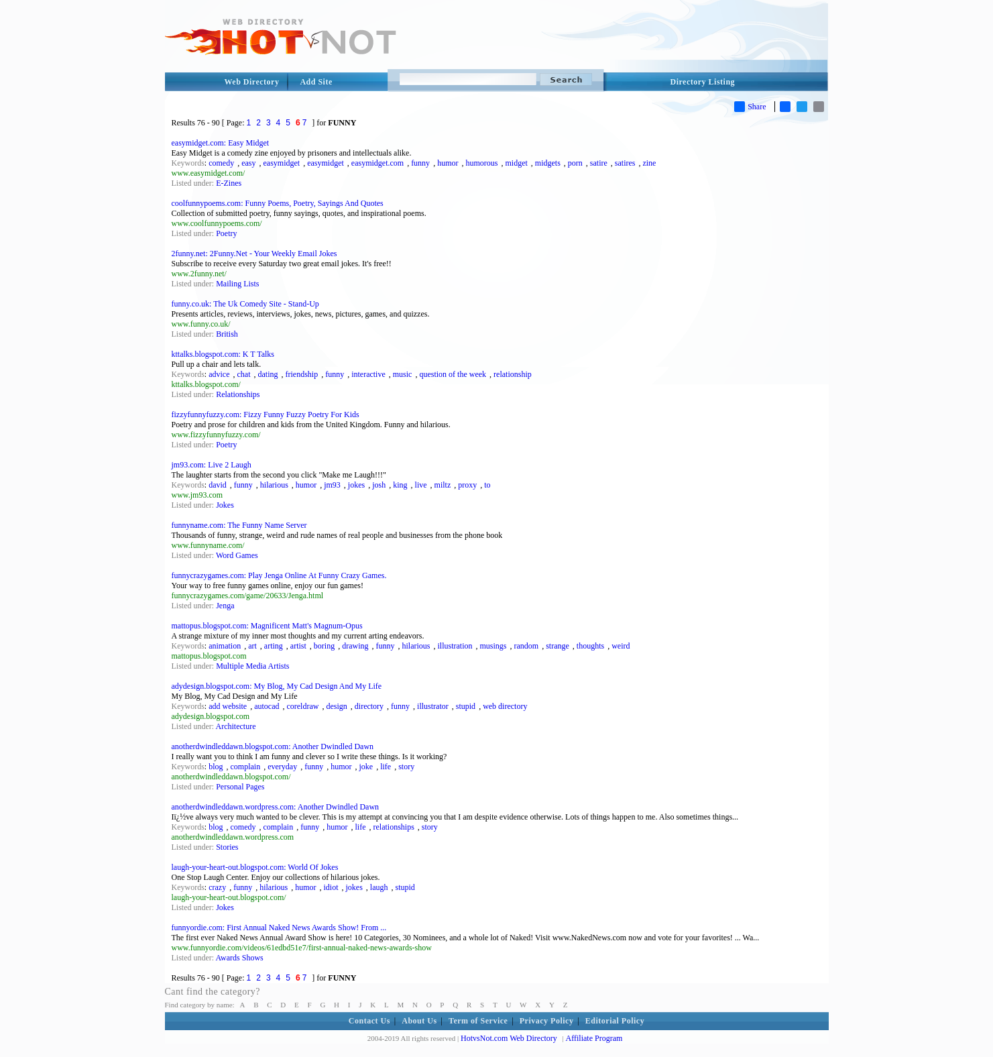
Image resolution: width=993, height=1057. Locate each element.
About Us (419, 1020)
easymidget (282, 163)
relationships (393, 827)
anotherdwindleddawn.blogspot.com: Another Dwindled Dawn (273, 746)
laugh (379, 887)
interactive (368, 374)
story (406, 766)
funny (420, 163)
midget (516, 163)
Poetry (226, 233)
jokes (356, 485)
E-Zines (228, 183)
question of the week (452, 374)
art (252, 646)
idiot (331, 887)
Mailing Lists (237, 283)
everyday (282, 766)
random (526, 646)
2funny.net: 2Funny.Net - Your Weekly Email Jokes (254, 253)
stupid (465, 706)
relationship (512, 374)
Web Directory (252, 82)
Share (750, 106)
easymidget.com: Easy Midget (221, 143)
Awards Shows (240, 957)
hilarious (274, 485)
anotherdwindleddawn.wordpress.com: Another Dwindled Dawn (275, 807)
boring (324, 646)
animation (225, 646)
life (385, 766)
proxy (467, 485)
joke (366, 766)
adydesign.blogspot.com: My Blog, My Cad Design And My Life (277, 686)
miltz (442, 485)
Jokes (225, 505)
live (421, 485)
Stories (227, 847)
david (218, 485)
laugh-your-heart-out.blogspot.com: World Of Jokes (255, 867)
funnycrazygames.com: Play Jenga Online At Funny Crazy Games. (279, 575)
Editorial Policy (614, 1020)
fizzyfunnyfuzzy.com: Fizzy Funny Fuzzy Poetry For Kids (265, 414)
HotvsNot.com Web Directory (509, 1038)
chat (243, 374)
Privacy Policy (547, 1020)
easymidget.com (377, 163)
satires (625, 163)
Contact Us (369, 1020)
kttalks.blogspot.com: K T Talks (223, 354)
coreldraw (302, 706)
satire (598, 163)
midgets (548, 163)
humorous (481, 163)
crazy (217, 887)
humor (447, 163)
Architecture (236, 726)
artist (298, 646)
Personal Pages (240, 786)
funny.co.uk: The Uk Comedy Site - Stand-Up (245, 304)
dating (267, 374)
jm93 (332, 485)
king (400, 485)
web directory (505, 706)
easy (248, 163)
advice (219, 374)
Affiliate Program (594, 1038)
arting (273, 646)
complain (246, 766)
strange (557, 646)
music (402, 374)
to (487, 485)
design (336, 706)
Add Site (316, 82)
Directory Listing (703, 82)
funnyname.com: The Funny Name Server (239, 525)
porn (575, 163)
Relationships (237, 394)
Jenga (225, 605)
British (227, 334)
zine (649, 163)
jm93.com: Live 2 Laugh (211, 464)
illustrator (433, 706)
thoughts (590, 646)
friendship (301, 374)
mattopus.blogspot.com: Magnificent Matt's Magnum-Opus (267, 625)
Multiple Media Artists (252, 666)
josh (379, 485)
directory (369, 706)
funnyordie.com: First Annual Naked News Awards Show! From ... (279, 927)
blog (216, 766)
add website (228, 706)
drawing (355, 646)
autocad (266, 706)
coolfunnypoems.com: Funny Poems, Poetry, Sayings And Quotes (278, 203)
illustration (455, 646)
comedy (221, 163)
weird (620, 646)
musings (493, 646)
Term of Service (478, 1020)
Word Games (237, 555)
